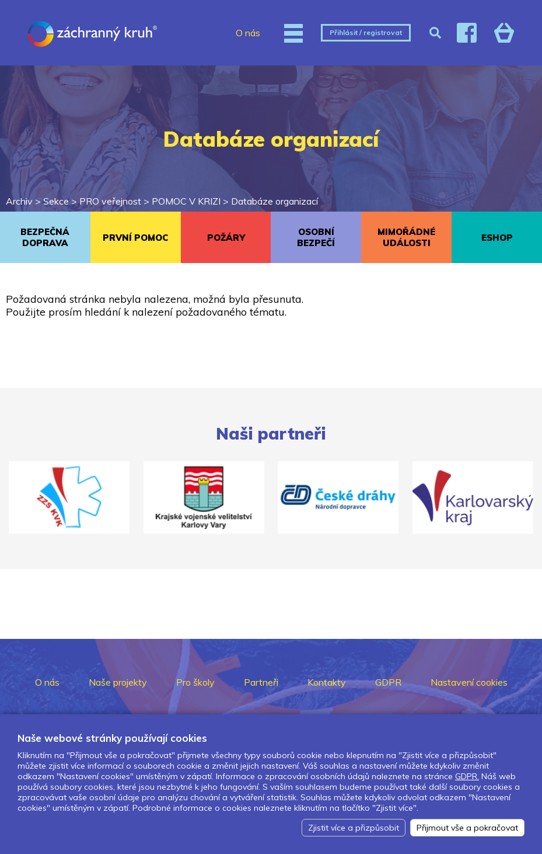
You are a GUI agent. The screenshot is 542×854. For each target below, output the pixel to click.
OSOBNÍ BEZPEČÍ (316, 237)
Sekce (56, 201)
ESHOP (497, 237)
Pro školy (195, 682)
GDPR (388, 682)
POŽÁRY (226, 237)
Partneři (261, 682)
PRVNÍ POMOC (135, 237)
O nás (248, 33)
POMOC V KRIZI (186, 201)
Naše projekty (118, 682)
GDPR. (467, 776)
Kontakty (326, 682)
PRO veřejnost (110, 201)
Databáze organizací (274, 201)
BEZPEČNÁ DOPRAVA (44, 237)
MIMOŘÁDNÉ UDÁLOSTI (406, 237)
